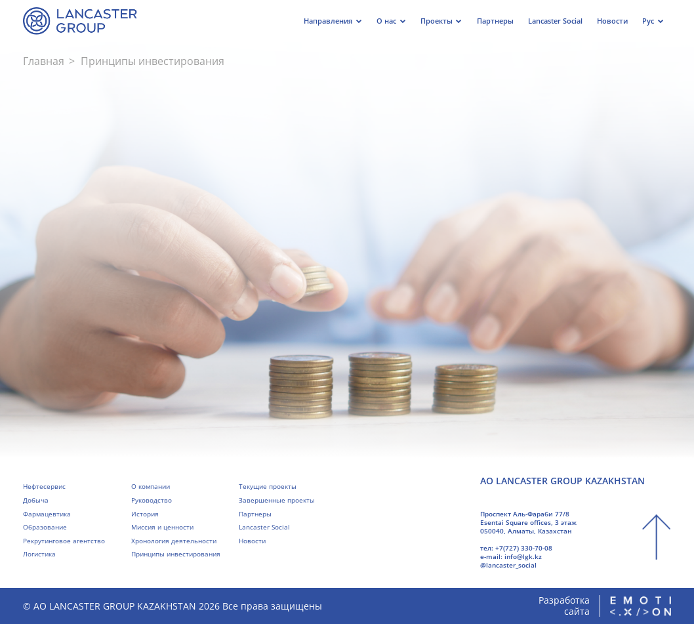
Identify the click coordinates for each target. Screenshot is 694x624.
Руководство (151, 500)
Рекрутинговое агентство (64, 540)
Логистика (39, 554)
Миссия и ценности (162, 527)
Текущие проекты (267, 486)
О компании (150, 486)
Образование (45, 527)
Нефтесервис (44, 486)
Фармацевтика (47, 513)
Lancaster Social (264, 527)
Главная (43, 61)
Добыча (36, 500)
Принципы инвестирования (175, 554)
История (145, 513)
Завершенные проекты (277, 500)
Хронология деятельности (173, 540)
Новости (252, 540)
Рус (648, 21)
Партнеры (255, 513)
